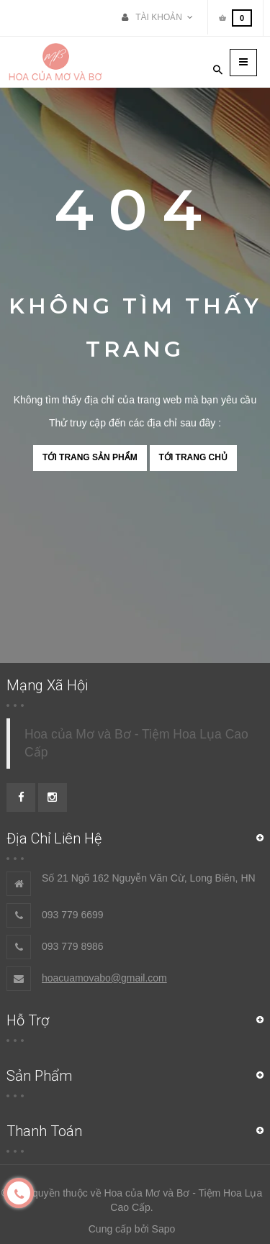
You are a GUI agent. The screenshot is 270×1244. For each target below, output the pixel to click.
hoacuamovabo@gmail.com (104, 978)
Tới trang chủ (193, 457)
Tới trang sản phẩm (90, 457)
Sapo (164, 1229)
